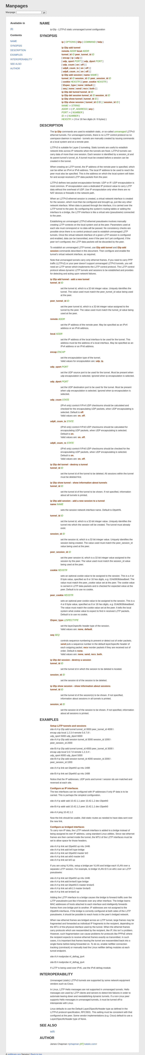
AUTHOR (47, 1038)
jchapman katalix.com (82, 1044)
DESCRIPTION (51, 125)
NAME (45, 23)
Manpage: (11, 12)
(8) (11, 29)
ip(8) (52, 1031)
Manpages (17, 5)
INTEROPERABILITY (56, 974)
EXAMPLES (49, 720)
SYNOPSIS (48, 36)
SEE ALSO (48, 1025)
